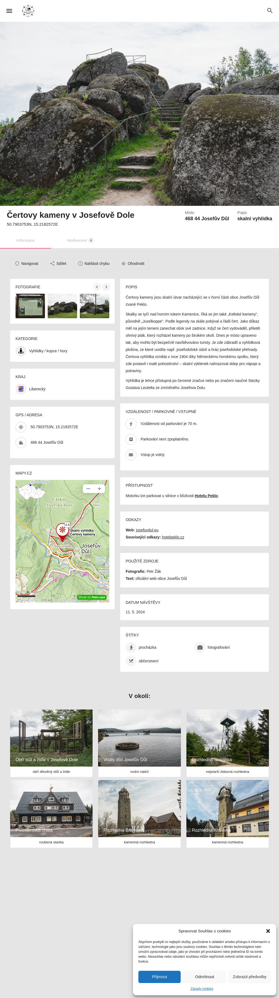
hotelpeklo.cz (173, 537)
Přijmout (159, 976)
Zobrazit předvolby (249, 976)
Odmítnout (204, 976)
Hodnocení (80, 240)
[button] (268, 931)
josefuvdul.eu (147, 530)
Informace (25, 240)
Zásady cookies (201, 989)
